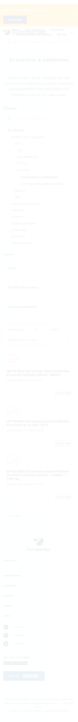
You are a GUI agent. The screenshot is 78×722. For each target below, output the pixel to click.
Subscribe (15, 20)
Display (9, 254)
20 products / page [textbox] (22, 340)
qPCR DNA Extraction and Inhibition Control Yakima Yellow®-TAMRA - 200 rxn (37, 475)
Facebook (14, 635)
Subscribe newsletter (15, 663)
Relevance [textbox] (15, 330)
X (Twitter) (14, 643)
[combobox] (22, 329)
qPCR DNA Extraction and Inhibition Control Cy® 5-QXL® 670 (37, 423)
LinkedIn (13, 627)
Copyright (9, 699)
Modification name (23, 287)
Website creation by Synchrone (51, 710)
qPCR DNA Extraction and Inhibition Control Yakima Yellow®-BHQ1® (37, 373)
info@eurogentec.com (45, 703)
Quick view (63, 393)
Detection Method (22, 306)
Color (12, 268)
